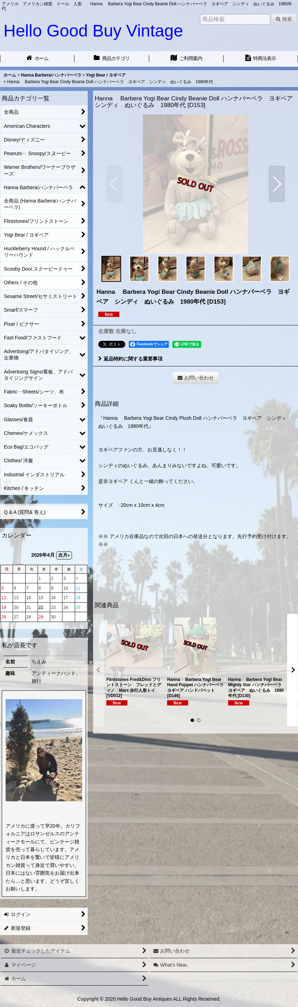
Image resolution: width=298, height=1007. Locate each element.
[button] (114, 184)
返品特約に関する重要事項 (130, 359)
